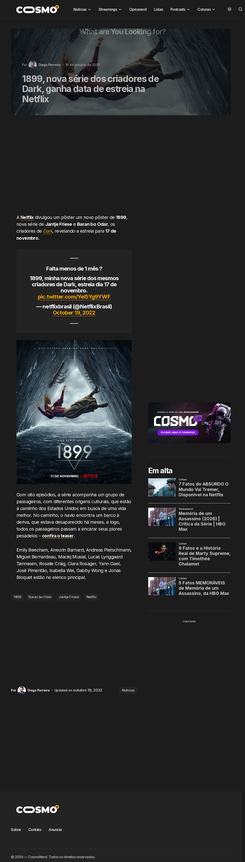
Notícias (128, 690)
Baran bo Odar (40, 597)
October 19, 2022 (74, 312)
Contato (34, 829)
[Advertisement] (70, 167)
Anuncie (55, 829)
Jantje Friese (69, 597)
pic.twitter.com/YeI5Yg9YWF (74, 296)
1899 (17, 597)
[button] (229, 9)
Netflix (91, 597)
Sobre (16, 829)
